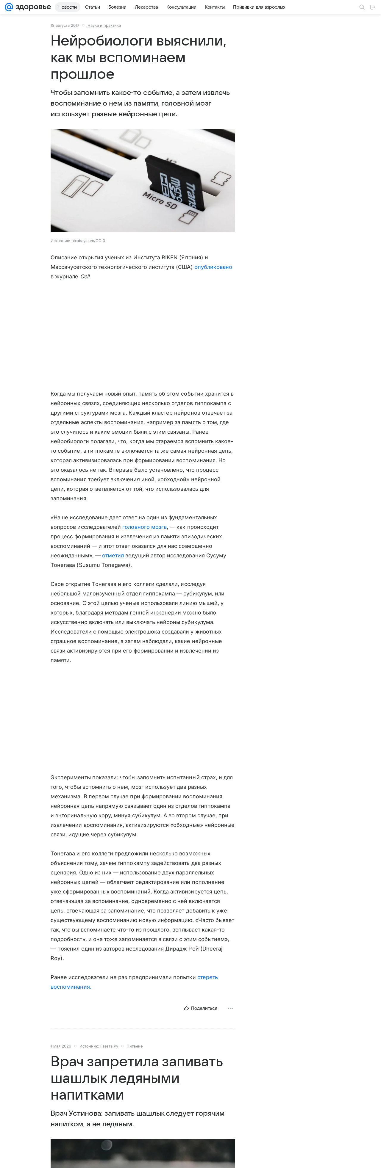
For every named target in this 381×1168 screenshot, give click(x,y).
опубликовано (213, 267)
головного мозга (144, 527)
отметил (113, 555)
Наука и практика (104, 25)
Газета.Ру (109, 1046)
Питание (135, 1046)
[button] (143, 181)
